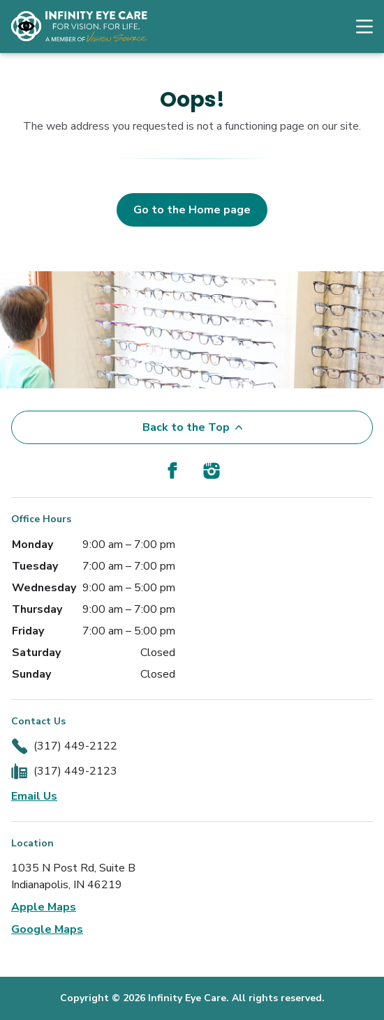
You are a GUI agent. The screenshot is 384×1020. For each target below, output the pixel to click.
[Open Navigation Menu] (357, 26)
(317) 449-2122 (75, 746)
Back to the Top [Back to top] (192, 427)
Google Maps (47, 929)
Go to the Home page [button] (192, 210)
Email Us (34, 796)
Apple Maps (43, 907)
